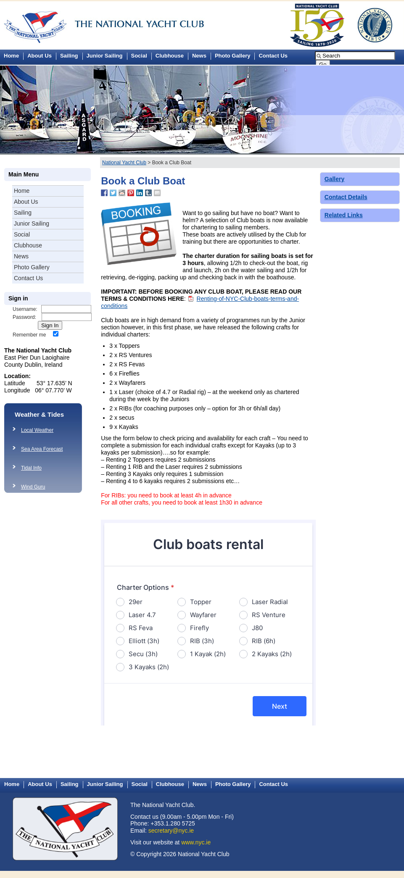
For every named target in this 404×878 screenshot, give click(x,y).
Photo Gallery (233, 56)
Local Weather (37, 430)
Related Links (344, 215)
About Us (39, 56)
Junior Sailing (105, 56)
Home (21, 190)
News (199, 56)
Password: (24, 317)
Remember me (29, 335)
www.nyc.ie (196, 842)
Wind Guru (33, 487)
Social (139, 56)
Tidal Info (31, 468)
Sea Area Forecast (42, 449)
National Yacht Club (124, 163)
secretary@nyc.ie (171, 830)
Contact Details (346, 197)
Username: (25, 309)
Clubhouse (170, 56)
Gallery (334, 179)
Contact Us (273, 56)
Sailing (69, 56)
